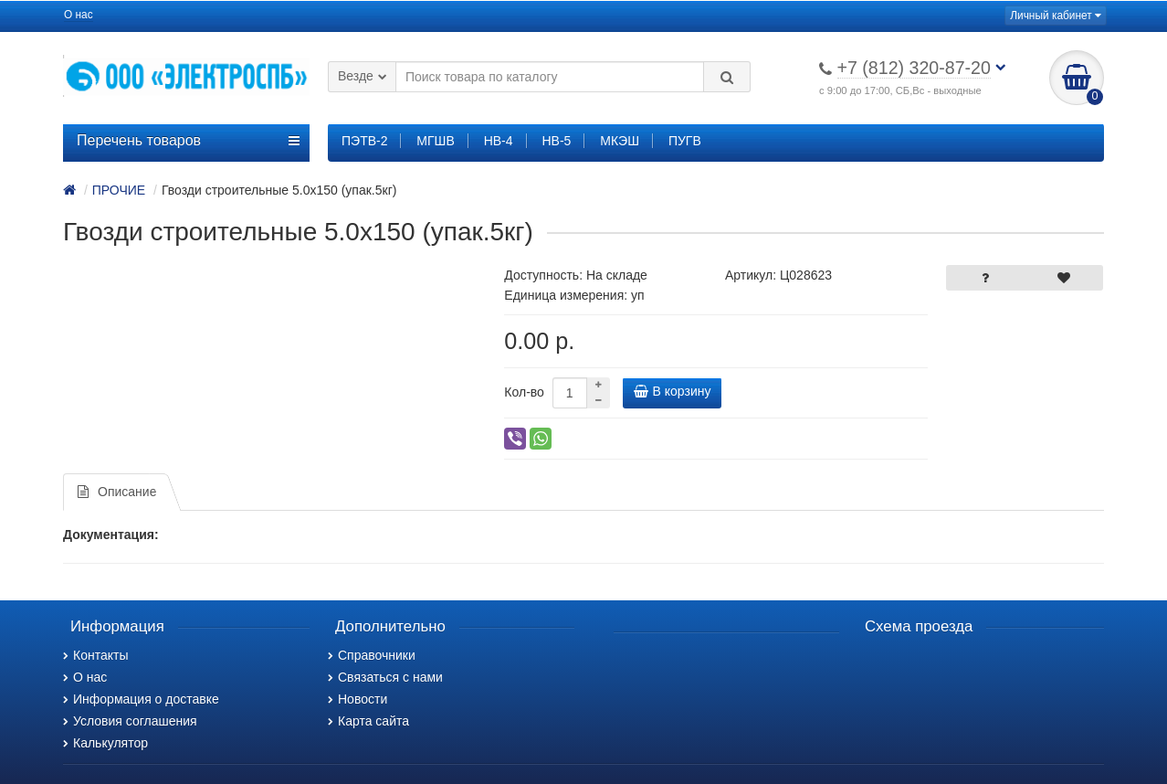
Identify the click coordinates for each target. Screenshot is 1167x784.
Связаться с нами (385, 677)
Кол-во (524, 392)
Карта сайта (368, 721)
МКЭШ (619, 140)
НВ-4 (498, 140)
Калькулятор (105, 743)
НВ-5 (556, 140)
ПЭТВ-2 (364, 140)
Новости (357, 699)
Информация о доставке (141, 699)
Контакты (95, 655)
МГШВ (435, 140)
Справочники (371, 655)
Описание (117, 491)
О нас (78, 14)
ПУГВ (684, 140)
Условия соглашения (130, 721)
